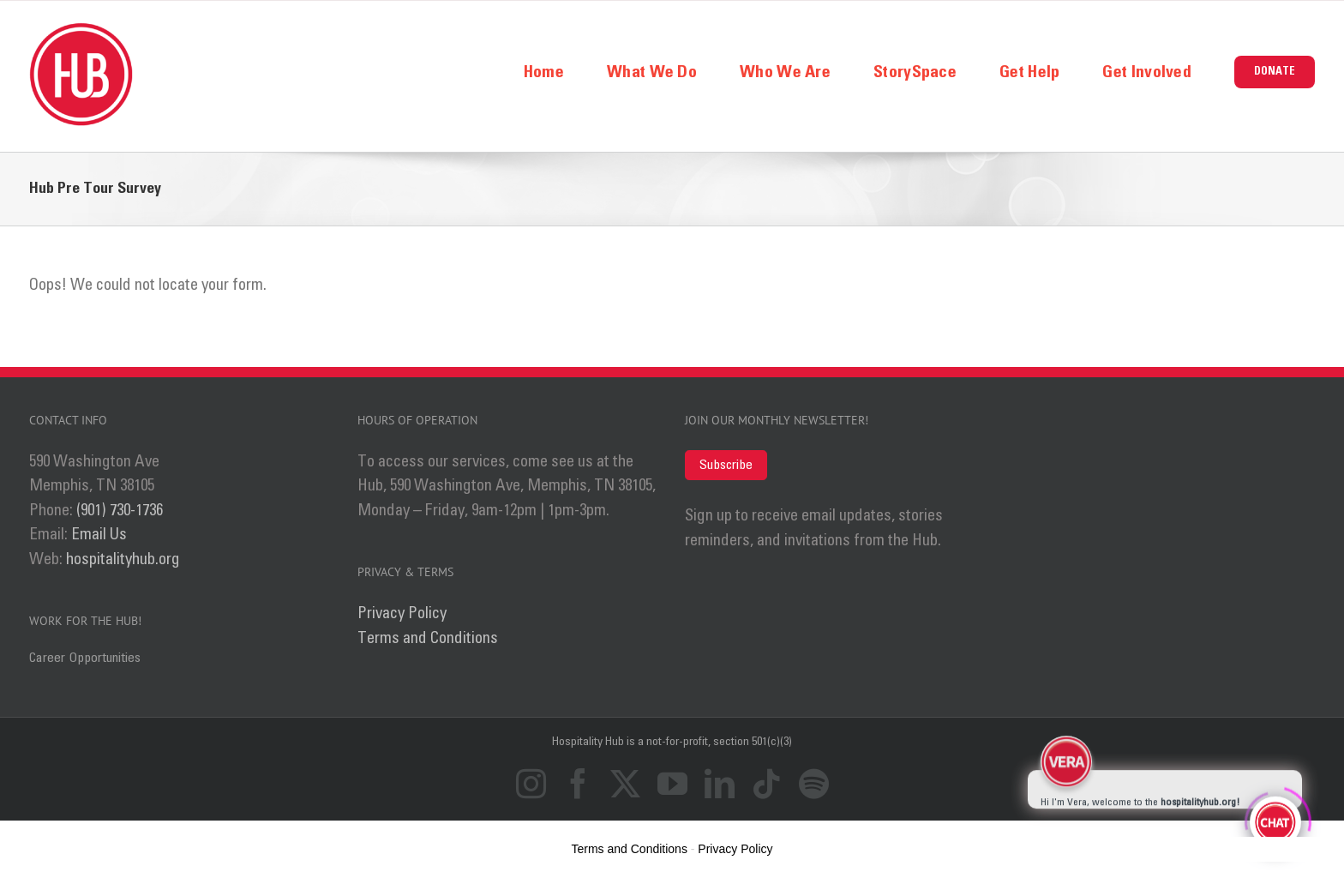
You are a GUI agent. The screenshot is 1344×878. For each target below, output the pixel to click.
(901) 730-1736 (119, 510)
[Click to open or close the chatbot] (1275, 819)
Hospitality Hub (589, 742)
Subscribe (726, 465)
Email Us (99, 534)
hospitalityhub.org (123, 559)
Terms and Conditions (427, 638)
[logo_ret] (81, 30)
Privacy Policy (402, 613)
